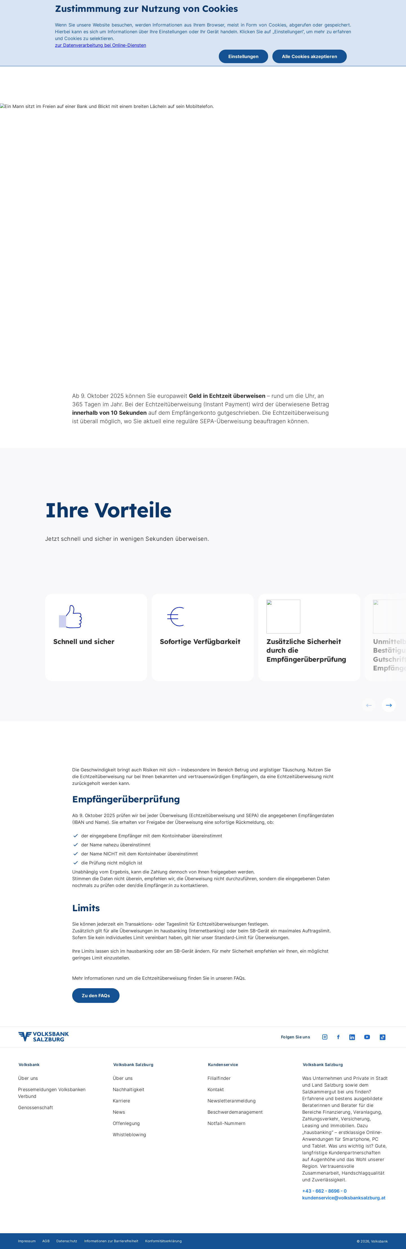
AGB (46, 1241)
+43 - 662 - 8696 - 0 (324, 1191)
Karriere (121, 1101)
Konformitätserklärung (163, 1241)
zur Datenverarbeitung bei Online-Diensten (100, 45)
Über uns (28, 1078)
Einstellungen (243, 56)
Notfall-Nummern (227, 1123)
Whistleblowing (129, 1134)
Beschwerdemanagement (235, 1112)
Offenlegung (126, 1123)
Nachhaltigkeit (128, 1089)
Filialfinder (219, 1078)
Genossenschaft (35, 1107)
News (119, 1112)
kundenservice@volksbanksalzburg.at (343, 1198)
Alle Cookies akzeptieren (309, 56)
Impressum (27, 1241)
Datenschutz (67, 1241)
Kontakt (216, 1089)
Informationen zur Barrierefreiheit (111, 1241)
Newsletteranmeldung (232, 1101)
